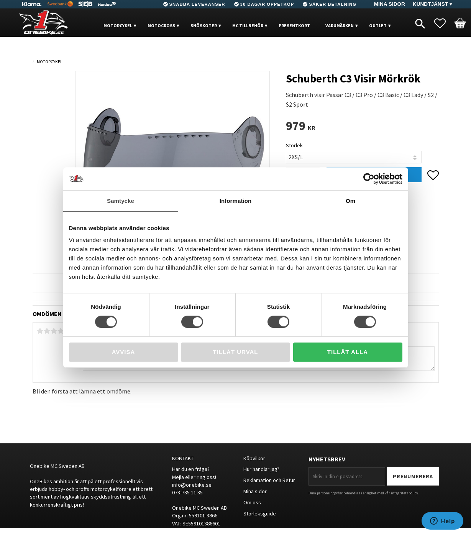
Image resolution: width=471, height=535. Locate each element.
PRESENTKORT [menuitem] (294, 25)
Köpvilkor (254, 458)
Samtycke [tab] (120, 201)
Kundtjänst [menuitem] (430, 4)
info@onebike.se (192, 484)
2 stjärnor (47, 331)
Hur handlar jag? (261, 469)
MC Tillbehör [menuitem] (247, 25)
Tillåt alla (347, 352)
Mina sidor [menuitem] (389, 4)
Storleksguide (259, 513)
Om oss (252, 502)
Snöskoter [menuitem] (203, 25)
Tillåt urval (235, 352)
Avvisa (123, 352)
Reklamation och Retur (269, 480)
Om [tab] (350, 201)
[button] (443, 23)
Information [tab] (236, 201)
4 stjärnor (60, 331)
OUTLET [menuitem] (378, 25)
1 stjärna (40, 331)
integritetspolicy (404, 493)
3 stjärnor (54, 331)
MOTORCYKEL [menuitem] (117, 25)
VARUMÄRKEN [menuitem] (339, 25)
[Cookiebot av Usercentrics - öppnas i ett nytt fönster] (368, 178)
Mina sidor (255, 491)
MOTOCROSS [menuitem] (161, 25)
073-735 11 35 (187, 492)
